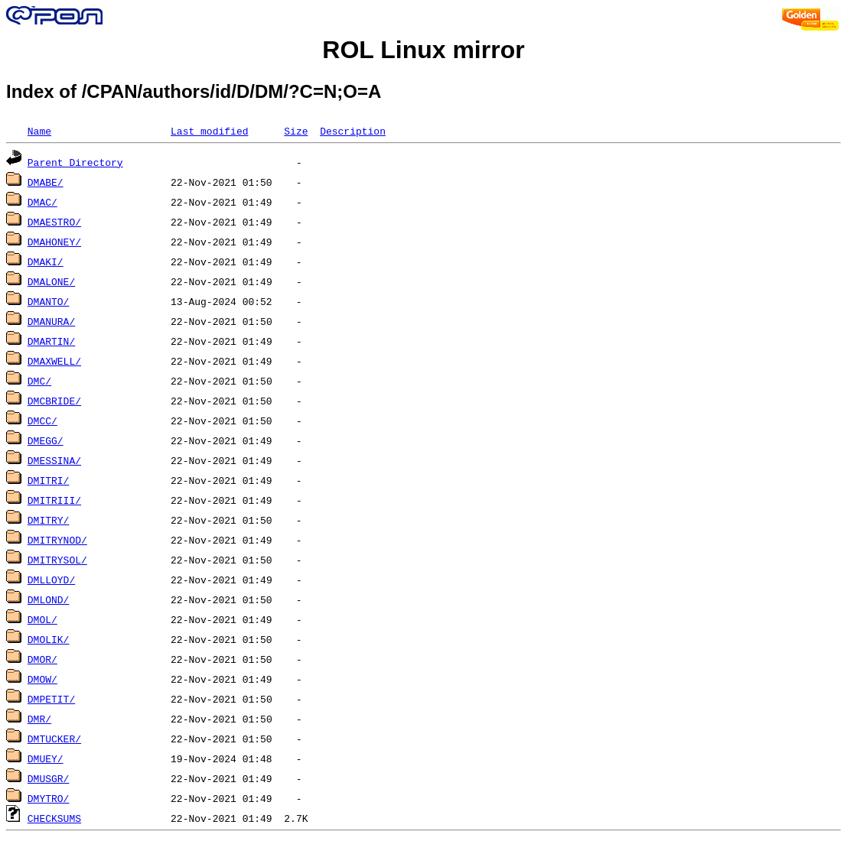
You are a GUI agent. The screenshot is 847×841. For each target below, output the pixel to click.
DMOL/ (42, 619)
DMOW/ (42, 679)
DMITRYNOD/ (57, 540)
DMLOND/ (49, 599)
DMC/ (39, 381)
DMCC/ (42, 420)
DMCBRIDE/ (54, 401)
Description (353, 131)
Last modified (209, 131)
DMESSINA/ (54, 460)
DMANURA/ (51, 321)
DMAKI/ (46, 261)
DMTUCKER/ (54, 738)
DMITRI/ (49, 480)
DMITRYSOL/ (57, 560)
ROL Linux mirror (423, 49)
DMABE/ (46, 182)
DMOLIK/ (49, 639)
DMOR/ (42, 659)
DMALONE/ (51, 281)
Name (39, 131)
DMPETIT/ (51, 699)
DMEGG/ (46, 440)
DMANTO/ (49, 301)
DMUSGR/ (49, 778)
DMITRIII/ (54, 500)
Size (296, 131)
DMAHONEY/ (54, 241)
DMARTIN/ (51, 341)
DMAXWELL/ (54, 361)
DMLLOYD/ (51, 579)
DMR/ (39, 719)
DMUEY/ (46, 758)
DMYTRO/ (49, 798)
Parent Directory (75, 162)
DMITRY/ (49, 520)
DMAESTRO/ (54, 222)
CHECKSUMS (54, 818)
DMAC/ (42, 202)
